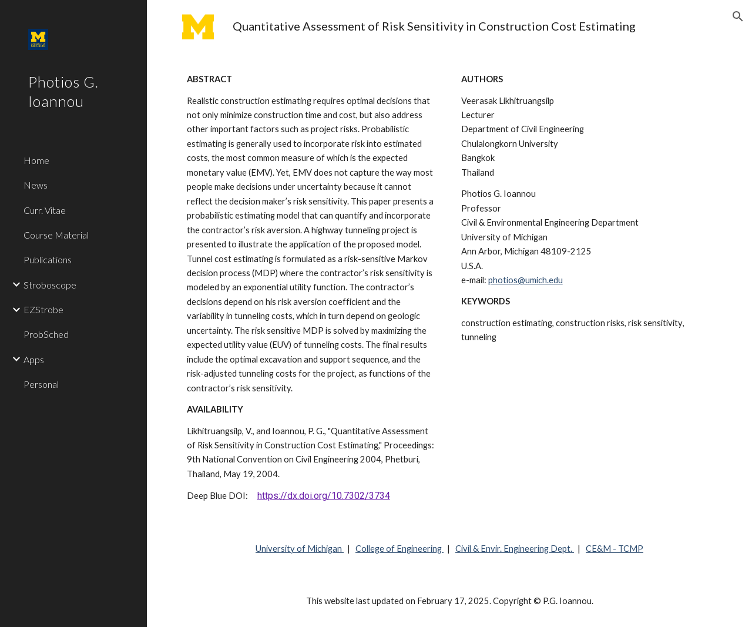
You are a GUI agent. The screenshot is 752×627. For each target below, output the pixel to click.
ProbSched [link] (46, 334)
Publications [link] (48, 259)
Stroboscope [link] (50, 284)
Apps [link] (34, 359)
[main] (472, 26)
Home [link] (36, 160)
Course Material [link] (56, 234)
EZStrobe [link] (43, 309)
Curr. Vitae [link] (45, 210)
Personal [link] (41, 384)
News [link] (36, 184)
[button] (738, 16)
